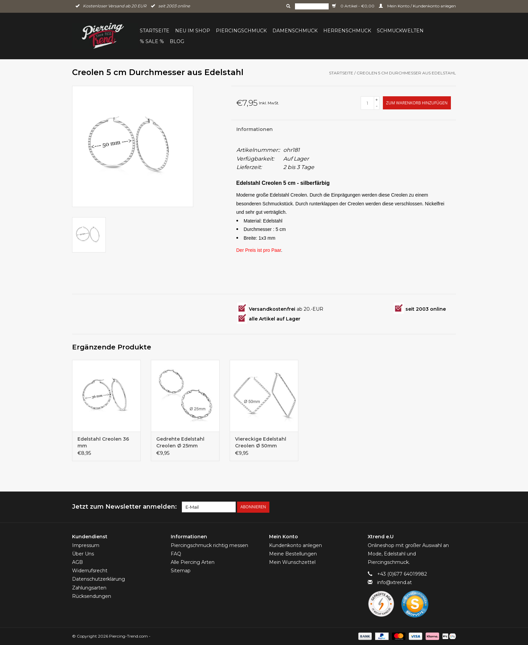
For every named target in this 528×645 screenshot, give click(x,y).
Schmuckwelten (400, 31)
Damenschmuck (295, 31)
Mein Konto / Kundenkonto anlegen (417, 5)
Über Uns (83, 554)
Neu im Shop (192, 31)
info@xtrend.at (394, 582)
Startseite (154, 31)
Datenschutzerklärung (98, 579)
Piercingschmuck (241, 31)
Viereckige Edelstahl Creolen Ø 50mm (260, 442)
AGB (77, 562)
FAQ (176, 554)
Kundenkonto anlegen (295, 545)
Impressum (85, 545)
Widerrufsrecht (89, 571)
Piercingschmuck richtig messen (209, 545)
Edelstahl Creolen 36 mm (103, 442)
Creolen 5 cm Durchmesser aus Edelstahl (406, 72)
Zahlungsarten (89, 588)
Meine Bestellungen (293, 554)
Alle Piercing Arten (192, 562)
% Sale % (152, 41)
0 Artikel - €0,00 (353, 5)
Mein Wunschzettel (292, 562)
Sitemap (181, 571)
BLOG (177, 41)
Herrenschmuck (347, 31)
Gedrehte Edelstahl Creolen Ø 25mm (180, 442)
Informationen (254, 129)
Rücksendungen (91, 596)
